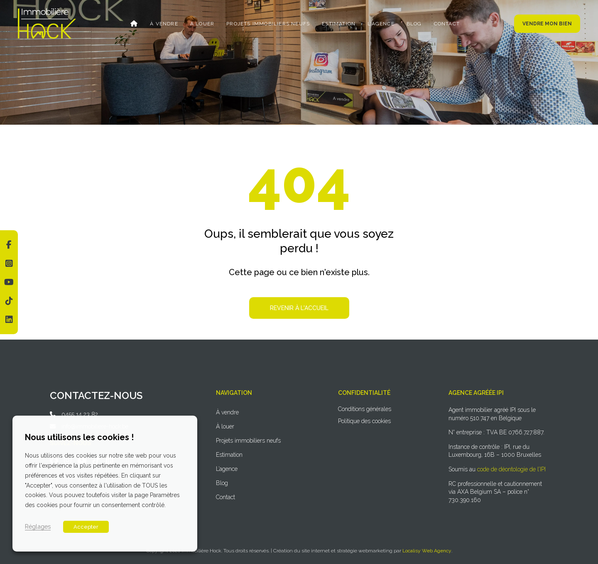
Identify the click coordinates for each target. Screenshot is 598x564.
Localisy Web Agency (426, 551)
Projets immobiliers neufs (268, 23)
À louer (202, 23)
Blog (414, 23)
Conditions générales (364, 409)
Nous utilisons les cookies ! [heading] (79, 437)
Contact (447, 23)
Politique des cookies (364, 421)
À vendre (164, 23)
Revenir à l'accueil (299, 308)
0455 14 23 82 (79, 414)
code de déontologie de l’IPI (511, 469)
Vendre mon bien (547, 24)
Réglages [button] (38, 526)
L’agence (381, 23)
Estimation (338, 23)
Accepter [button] (86, 527)
